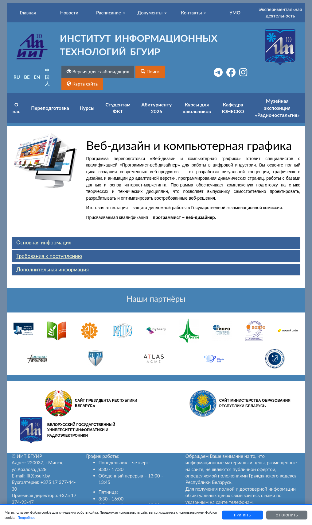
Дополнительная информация (52, 269)
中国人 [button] (47, 76)
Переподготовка (50, 108)
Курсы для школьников (197, 108)
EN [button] (37, 77)
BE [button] (27, 77)
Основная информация (43, 242)
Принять (239, 515)
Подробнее (39, 517)
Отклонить (286, 515)
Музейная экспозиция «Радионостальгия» (277, 108)
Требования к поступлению (49, 256)
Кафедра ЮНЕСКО (233, 108)
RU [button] (17, 77)
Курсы (87, 108)
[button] (150, 72)
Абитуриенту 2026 (156, 108)
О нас (16, 108)
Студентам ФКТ (117, 108)
